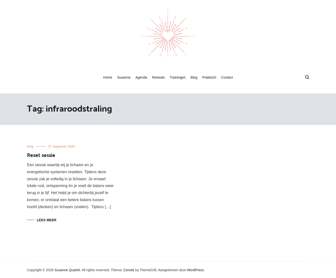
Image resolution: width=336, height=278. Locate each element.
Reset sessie (41, 155)
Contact (227, 77)
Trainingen (178, 77)
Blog (194, 77)
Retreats (158, 77)
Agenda (141, 77)
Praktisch (209, 77)
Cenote (128, 270)
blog (30, 146)
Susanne (124, 77)
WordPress (195, 270)
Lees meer (46, 220)
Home (107, 77)
